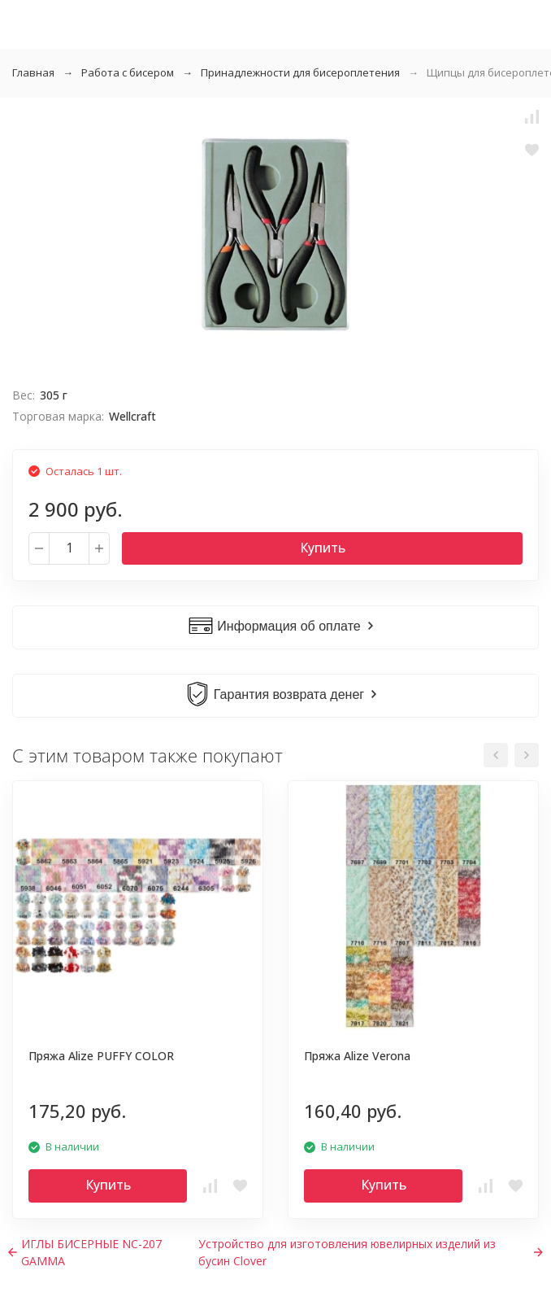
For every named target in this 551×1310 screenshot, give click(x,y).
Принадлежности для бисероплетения (300, 72)
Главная (33, 72)
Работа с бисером (127, 72)
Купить (322, 548)
